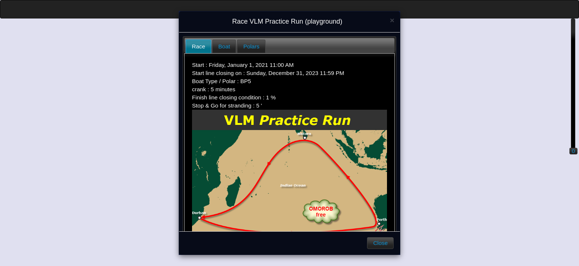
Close (380, 243)
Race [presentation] (198, 46)
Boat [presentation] (224, 46)
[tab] (198, 46)
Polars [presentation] (251, 46)
